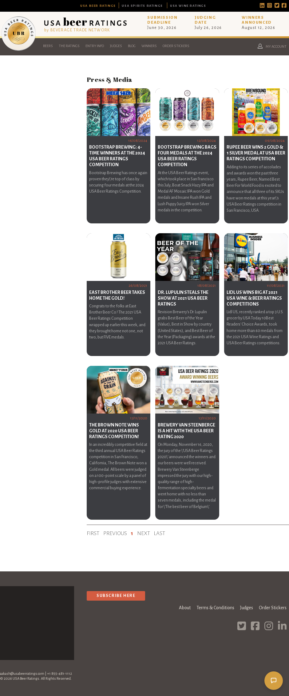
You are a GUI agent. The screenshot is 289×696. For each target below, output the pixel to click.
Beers (48, 46)
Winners (149, 46)
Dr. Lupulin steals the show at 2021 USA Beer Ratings (183, 298)
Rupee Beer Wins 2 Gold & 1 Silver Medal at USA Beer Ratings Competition (256, 153)
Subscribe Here (116, 595)
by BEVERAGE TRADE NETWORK (77, 30)
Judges (116, 46)
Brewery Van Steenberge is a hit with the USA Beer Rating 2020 (186, 430)
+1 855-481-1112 (59, 674)
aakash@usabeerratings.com (22, 674)
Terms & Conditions (215, 607)
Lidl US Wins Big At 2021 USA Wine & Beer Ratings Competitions (254, 298)
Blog (132, 46)
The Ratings (69, 46)
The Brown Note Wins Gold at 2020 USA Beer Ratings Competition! (114, 430)
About (185, 607)
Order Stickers (176, 46)
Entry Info (94, 46)
